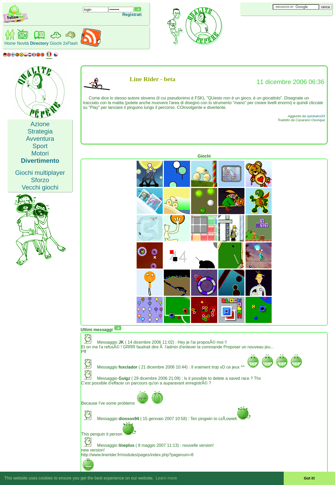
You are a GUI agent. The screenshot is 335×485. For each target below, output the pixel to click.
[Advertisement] (271, 24)
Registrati (132, 14)
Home (10, 43)
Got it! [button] (309, 478)
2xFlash (70, 43)
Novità (23, 43)
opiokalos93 (316, 116)
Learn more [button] (166, 478)
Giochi (56, 43)
